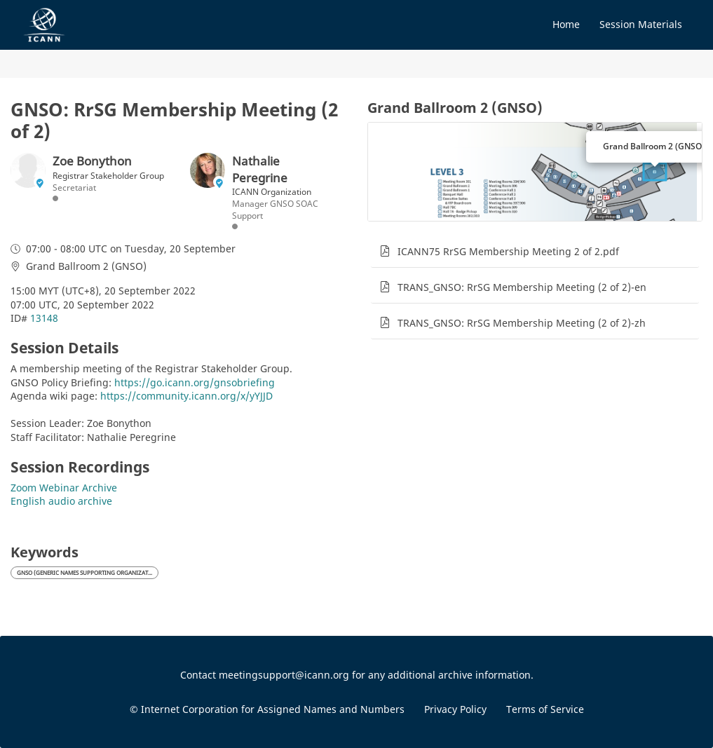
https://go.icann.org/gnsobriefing (194, 382)
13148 (44, 318)
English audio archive (61, 501)
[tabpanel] (535, 380)
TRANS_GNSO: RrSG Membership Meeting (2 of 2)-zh (522, 322)
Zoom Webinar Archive (64, 487)
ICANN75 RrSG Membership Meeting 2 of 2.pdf (508, 251)
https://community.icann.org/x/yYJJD (186, 395)
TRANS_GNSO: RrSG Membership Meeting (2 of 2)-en (522, 287)
